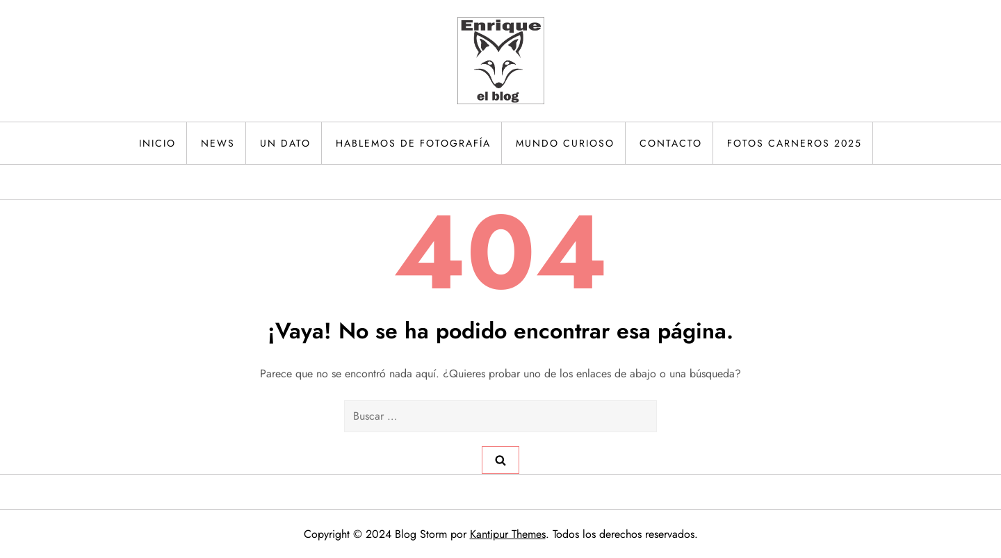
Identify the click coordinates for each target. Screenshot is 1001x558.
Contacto (671, 143)
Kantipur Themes (508, 534)
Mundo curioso (565, 143)
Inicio (157, 143)
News (218, 143)
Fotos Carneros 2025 (794, 143)
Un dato (285, 143)
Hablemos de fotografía (413, 143)
